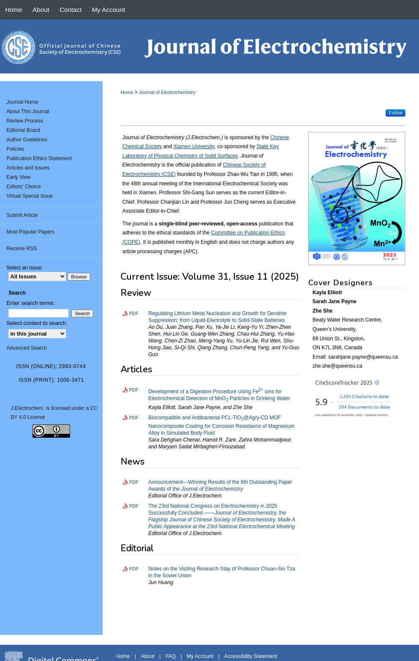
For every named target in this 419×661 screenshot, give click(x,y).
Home (127, 92)
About (147, 656)
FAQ (170, 656)
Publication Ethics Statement (39, 158)
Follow (395, 112)
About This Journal (27, 111)
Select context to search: (36, 323)
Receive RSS (21, 249)
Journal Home (22, 102)
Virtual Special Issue (29, 196)
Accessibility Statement (250, 656)
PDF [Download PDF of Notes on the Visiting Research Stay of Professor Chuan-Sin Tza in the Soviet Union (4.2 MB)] (134, 568)
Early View (18, 177)
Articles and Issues (28, 168)
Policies (15, 149)
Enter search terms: (30, 303)
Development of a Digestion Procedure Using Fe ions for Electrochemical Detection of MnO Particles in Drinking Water (219, 395)
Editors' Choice (23, 187)
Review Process (24, 121)
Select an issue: (24, 268)
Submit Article (22, 215)
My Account (200, 656)
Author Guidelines (26, 140)
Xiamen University (193, 146)
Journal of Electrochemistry (167, 92)
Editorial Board (23, 130)
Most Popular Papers (30, 232)
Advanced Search (26, 348)
